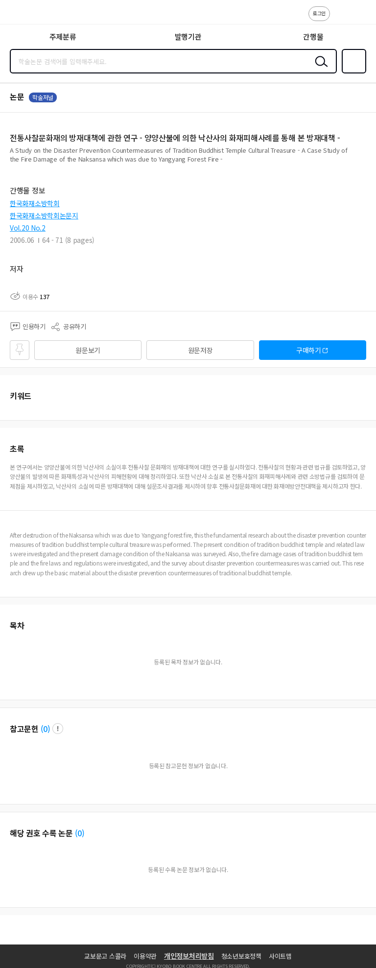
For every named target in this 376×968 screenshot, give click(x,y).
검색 (319, 69)
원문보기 (87, 350)
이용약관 (145, 956)
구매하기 (308, 350)
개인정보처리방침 (189, 956)
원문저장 (200, 350)
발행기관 (188, 36)
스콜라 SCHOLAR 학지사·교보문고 (29, 15)
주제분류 (62, 36)
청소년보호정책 (241, 956)
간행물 (313, 36)
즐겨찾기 (352, 72)
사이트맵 (280, 956)
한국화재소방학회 (35, 203)
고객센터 (340, 18)
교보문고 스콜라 (105, 956)
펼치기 (364, 162)
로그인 (319, 13)
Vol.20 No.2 (28, 228)
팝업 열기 (57, 728)
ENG (360, 18)
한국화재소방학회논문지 (44, 215)
